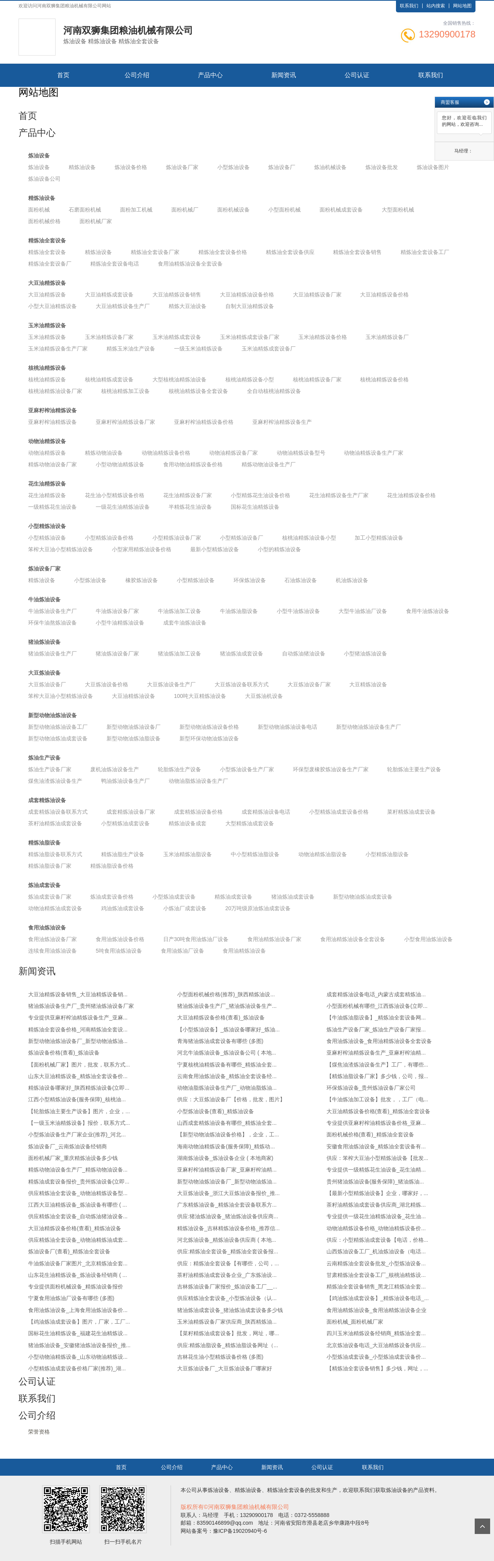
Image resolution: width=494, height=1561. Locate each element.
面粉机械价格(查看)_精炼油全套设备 (370, 1134)
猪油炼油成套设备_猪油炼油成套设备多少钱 (230, 1310)
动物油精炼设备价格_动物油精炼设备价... (376, 1228)
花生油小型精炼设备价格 (114, 495)
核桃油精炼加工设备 (125, 391)
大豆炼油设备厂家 (309, 684)
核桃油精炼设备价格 (384, 379)
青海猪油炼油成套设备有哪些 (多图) (220, 1041)
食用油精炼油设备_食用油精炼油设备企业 (377, 1310)
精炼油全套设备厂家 (155, 252)
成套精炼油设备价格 (198, 812)
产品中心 (210, 75)
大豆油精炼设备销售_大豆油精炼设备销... (77, 994)
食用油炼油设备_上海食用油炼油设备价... (77, 1310)
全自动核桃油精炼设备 (274, 391)
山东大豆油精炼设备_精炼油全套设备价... (77, 1076)
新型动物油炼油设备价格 (209, 727)
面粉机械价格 (44, 221)
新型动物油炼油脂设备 (134, 738)
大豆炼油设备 (44, 673)
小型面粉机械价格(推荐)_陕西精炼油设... (226, 994)
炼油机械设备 (330, 167)
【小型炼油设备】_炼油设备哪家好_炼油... (228, 1029)
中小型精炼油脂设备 (255, 854)
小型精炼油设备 (47, 526)
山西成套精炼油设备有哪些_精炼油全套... (226, 1123)
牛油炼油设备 (44, 599)
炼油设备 (39, 155)
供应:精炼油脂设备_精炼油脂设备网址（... (227, 1345)
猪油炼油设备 (44, 642)
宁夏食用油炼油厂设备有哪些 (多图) (71, 1298)
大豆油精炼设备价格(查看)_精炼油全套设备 (378, 1111)
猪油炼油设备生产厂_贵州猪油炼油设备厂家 (81, 1006)
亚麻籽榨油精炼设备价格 (203, 422)
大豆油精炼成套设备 (109, 294)
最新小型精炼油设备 (214, 549)
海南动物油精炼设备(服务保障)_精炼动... (226, 1146)
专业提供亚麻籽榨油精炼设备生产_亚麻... (77, 1017)
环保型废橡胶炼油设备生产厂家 (331, 769)
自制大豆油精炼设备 (249, 306)
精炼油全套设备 (47, 240)
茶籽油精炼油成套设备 (55, 823)
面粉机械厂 (184, 210)
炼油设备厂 (281, 167)
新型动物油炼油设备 (52, 715)
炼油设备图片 (433, 167)
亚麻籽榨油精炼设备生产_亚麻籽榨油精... (376, 1053)
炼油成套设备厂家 (49, 897)
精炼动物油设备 (104, 453)
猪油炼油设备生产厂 (52, 653)
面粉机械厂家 (96, 221)
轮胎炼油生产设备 (179, 769)
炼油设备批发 (381, 167)
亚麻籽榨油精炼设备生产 (282, 422)
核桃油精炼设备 (47, 368)
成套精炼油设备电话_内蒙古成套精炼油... (376, 994)
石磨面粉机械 (85, 210)
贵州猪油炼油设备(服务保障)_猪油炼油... (375, 1181)
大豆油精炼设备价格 (384, 294)
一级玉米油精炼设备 (198, 348)
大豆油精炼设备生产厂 (123, 306)
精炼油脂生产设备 (122, 854)
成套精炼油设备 (47, 800)
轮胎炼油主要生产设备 (414, 769)
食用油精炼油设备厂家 (274, 939)
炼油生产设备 (44, 758)
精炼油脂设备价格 (112, 866)
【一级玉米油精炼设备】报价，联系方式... (79, 1123)
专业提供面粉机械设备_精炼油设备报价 (75, 1286)
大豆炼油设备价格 (106, 684)
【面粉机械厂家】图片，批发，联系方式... (79, 1065)
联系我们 (409, 5)
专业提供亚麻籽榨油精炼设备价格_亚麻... (376, 1123)
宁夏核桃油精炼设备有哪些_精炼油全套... (226, 1065)
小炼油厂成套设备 (184, 908)
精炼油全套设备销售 (357, 252)
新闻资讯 (283, 75)
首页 (63, 75)
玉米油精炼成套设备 (176, 337)
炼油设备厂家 (182, 167)
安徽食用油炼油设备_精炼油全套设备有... (376, 1146)
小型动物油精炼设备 (120, 464)
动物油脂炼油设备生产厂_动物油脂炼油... (226, 1088)
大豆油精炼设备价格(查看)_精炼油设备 (74, 1228)
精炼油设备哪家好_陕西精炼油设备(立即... (78, 1088)
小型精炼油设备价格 (109, 538)
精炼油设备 (82, 167)
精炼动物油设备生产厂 (269, 464)
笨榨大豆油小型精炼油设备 (60, 549)
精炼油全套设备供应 (290, 252)
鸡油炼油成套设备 (122, 908)
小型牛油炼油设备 (298, 611)
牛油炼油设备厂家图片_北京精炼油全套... (77, 1263)
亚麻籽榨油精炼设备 (52, 410)
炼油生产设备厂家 (49, 769)
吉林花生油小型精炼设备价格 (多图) (220, 1357)
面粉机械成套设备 (341, 210)
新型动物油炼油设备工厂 (58, 727)
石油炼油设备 (300, 580)
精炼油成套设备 (233, 897)
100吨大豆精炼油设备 (200, 696)
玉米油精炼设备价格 (322, 337)
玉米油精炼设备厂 (387, 337)
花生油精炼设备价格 (411, 495)
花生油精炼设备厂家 (187, 495)
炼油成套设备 (44, 885)
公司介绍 (137, 75)
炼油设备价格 (131, 167)
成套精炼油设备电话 (266, 812)
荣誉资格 (39, 1432)
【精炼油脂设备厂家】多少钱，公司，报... (377, 1076)
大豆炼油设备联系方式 (242, 684)
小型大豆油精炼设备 (52, 306)
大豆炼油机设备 (264, 696)
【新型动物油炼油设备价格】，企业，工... (228, 1134)
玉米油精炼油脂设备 (187, 854)
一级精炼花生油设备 (52, 507)
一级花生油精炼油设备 (123, 507)
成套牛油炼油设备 (184, 623)
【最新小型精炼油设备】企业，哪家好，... (377, 1193)
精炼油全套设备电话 (114, 264)
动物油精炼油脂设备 (322, 854)
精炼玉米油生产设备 (131, 348)
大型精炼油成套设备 (249, 823)
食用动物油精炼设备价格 (193, 464)
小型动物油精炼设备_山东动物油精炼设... (77, 1357)
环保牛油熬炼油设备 (52, 623)
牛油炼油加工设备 (179, 611)
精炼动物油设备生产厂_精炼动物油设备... (77, 1170)
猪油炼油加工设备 (179, 653)
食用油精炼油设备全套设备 (190, 264)
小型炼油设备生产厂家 (247, 769)
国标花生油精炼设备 (255, 507)
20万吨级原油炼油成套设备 (258, 908)
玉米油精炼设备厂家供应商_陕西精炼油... (226, 1322)
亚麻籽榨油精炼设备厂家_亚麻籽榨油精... (226, 1170)
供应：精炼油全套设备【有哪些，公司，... (228, 1263)
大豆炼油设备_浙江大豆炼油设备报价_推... (228, 1193)
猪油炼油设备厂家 (117, 653)
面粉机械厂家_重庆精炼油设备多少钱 (73, 1158)
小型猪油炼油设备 (365, 653)
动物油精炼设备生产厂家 (373, 453)
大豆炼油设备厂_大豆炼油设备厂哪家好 (224, 1368)
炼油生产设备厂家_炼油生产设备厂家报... (376, 1029)
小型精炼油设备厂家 (176, 538)
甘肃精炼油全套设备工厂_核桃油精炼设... (376, 1275)
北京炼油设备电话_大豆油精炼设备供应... (376, 1345)
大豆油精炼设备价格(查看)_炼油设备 (221, 1017)
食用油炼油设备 (47, 927)
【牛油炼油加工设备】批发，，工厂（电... (377, 1099)
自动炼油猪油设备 (303, 653)
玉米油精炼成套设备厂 (269, 348)
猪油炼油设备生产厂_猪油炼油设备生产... (226, 1006)
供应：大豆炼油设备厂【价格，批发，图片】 (231, 1099)
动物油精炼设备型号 (301, 453)
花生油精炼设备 (47, 484)
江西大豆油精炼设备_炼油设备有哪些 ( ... (77, 1205)
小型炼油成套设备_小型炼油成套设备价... (376, 1357)
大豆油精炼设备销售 (176, 294)
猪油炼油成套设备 (241, 653)
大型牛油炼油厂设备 (362, 611)
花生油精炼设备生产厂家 (339, 495)
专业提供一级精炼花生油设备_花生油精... (376, 1170)
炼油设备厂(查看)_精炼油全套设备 (69, 1251)
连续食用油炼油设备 (52, 951)
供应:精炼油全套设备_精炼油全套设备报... (227, 1251)
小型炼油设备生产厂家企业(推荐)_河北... (77, 1134)
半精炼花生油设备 (190, 507)
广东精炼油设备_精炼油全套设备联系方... (226, 1205)
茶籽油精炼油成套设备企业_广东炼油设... (226, 1275)
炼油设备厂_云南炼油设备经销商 (67, 1146)
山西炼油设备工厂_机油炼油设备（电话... (376, 1251)
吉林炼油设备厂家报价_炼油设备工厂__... (227, 1286)
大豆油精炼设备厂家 (317, 294)
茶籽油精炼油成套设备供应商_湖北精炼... (376, 1205)
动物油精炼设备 (47, 441)
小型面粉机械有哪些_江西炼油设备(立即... (377, 1006)
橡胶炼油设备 (141, 580)
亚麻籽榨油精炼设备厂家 (125, 422)
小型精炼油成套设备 (125, 823)
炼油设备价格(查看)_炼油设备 (64, 1053)
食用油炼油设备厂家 (52, 939)
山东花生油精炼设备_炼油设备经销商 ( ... (77, 1275)
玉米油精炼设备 (47, 325)
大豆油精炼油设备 (133, 696)
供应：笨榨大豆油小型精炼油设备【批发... (377, 1158)
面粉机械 (39, 210)
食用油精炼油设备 (244, 951)
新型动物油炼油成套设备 (58, 738)
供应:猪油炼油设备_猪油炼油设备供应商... (227, 1216)
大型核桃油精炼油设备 (179, 379)
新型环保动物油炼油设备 (209, 738)
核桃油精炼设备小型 (249, 379)
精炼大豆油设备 (187, 306)
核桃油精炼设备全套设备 (198, 391)
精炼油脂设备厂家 (49, 866)
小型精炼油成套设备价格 (339, 812)
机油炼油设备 (352, 580)
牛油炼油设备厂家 (117, 611)
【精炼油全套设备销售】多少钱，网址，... (377, 1368)
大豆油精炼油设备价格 (247, 294)
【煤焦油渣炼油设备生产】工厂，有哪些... (377, 1065)
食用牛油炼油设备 (427, 611)
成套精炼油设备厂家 (131, 812)
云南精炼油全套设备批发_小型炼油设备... (376, 1263)
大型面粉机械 (398, 210)
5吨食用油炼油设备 (119, 951)
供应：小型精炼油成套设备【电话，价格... (377, 1240)
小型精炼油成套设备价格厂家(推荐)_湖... (77, 1368)
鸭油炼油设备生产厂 (125, 781)
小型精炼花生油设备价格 (260, 495)
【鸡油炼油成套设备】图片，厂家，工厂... (79, 1322)
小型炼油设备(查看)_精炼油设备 (215, 1111)
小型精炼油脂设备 (387, 854)
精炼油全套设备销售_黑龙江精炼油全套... (376, 1286)
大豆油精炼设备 (47, 283)
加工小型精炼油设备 (379, 538)
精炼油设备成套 (187, 823)
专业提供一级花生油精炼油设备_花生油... (376, 1216)
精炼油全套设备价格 (222, 252)
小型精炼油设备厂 (241, 538)
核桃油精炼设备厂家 (317, 379)
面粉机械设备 (233, 210)
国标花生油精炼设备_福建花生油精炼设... (77, 1333)
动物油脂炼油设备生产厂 (198, 781)
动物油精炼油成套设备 (55, 908)
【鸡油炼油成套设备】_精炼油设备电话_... (378, 1298)
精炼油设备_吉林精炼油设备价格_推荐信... (228, 1228)
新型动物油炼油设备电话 (287, 727)
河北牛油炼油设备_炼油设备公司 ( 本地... (226, 1053)
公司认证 (357, 75)
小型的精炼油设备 (279, 549)
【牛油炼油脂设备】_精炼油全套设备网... (376, 1017)
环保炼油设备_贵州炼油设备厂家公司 (371, 1088)
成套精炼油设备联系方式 (58, 812)
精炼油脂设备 (44, 843)
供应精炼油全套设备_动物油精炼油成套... (77, 1240)
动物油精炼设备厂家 (233, 453)
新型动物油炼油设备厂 (134, 727)
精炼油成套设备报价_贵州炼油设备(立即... (78, 1181)
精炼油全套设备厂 (49, 264)
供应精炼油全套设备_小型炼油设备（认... (226, 1298)
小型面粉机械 (284, 210)
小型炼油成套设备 (174, 897)
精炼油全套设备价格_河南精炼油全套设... (77, 1029)
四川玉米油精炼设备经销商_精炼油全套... (376, 1333)
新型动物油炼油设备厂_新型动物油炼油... (77, 1041)
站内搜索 (435, 5)
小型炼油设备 (233, 167)
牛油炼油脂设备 (239, 611)
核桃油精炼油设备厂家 (55, 391)
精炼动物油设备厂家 (52, 464)
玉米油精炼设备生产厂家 (58, 348)
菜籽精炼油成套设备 (411, 812)
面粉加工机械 (136, 210)
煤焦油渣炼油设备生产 (55, 781)
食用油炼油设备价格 (120, 939)
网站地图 (462, 5)
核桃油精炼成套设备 (109, 379)
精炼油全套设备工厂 (425, 252)
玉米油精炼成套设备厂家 (249, 337)
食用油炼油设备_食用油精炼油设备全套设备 (379, 1041)
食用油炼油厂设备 (182, 951)
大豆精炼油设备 (368, 684)
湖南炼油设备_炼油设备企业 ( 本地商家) (225, 1158)
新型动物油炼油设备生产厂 (368, 727)
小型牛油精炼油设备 (120, 623)
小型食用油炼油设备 (428, 939)
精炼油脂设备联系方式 (55, 854)
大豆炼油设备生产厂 (171, 684)
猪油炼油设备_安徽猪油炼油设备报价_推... (79, 1345)
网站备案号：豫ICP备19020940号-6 (224, 1531)
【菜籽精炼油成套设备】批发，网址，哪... (228, 1333)
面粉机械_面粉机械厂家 (355, 1322)
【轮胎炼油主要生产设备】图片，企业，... (79, 1111)
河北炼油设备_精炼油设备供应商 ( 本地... (226, 1240)
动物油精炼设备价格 (166, 453)
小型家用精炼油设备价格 (141, 549)
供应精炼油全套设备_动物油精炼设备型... (77, 1193)
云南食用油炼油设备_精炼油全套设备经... (226, 1076)
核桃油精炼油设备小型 (309, 538)
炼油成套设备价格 (112, 897)
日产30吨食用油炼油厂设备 (196, 939)
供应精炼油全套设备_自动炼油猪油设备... (77, 1216)
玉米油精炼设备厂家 (109, 337)
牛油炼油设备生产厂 (52, 611)
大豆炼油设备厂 (47, 684)
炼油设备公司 (44, 179)
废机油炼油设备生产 (114, 769)
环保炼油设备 (249, 580)
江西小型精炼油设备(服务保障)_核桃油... (77, 1099)
